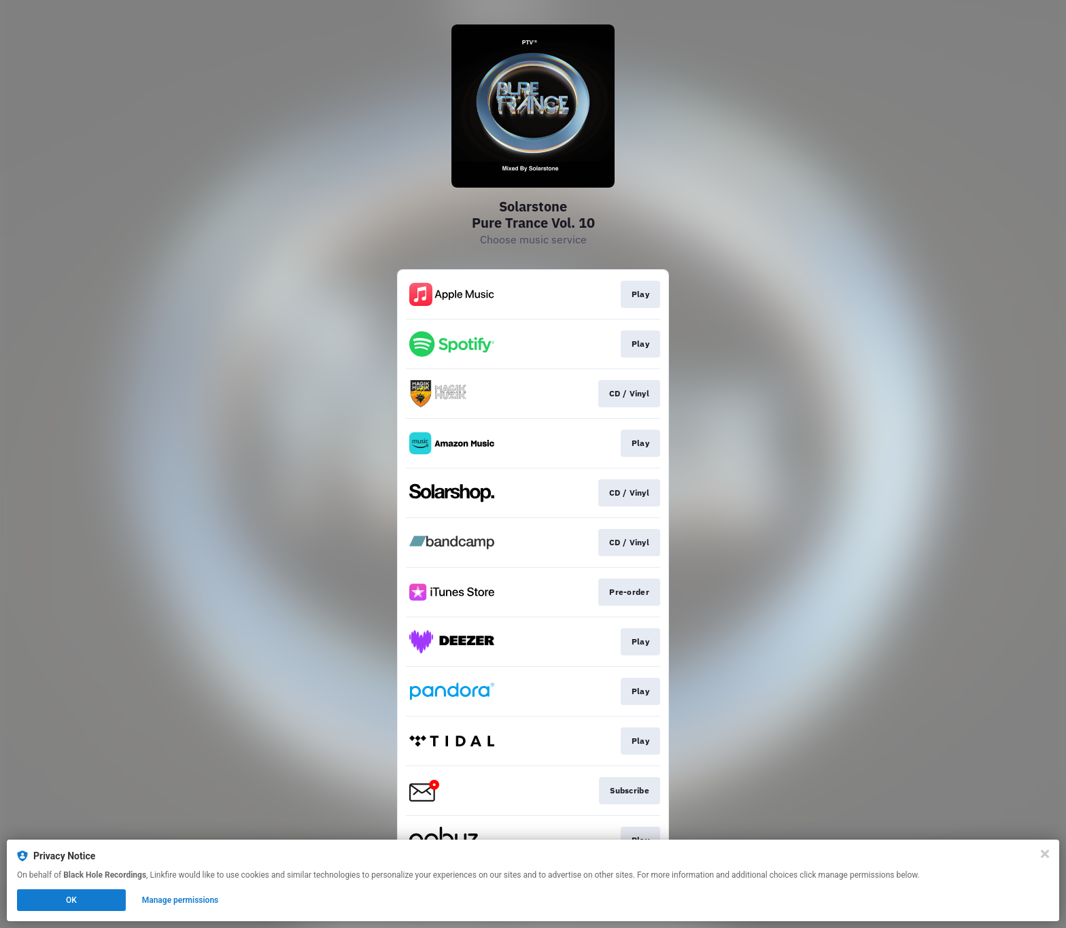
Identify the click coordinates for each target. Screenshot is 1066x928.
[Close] (1045, 854)
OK (71, 900)
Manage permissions (180, 900)
